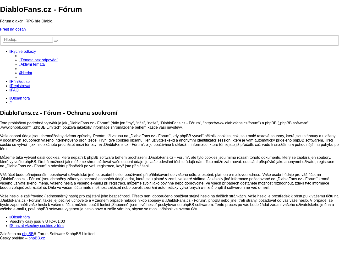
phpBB (28, 234)
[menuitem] (38, 60)
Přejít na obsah (13, 29)
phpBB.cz (36, 238)
